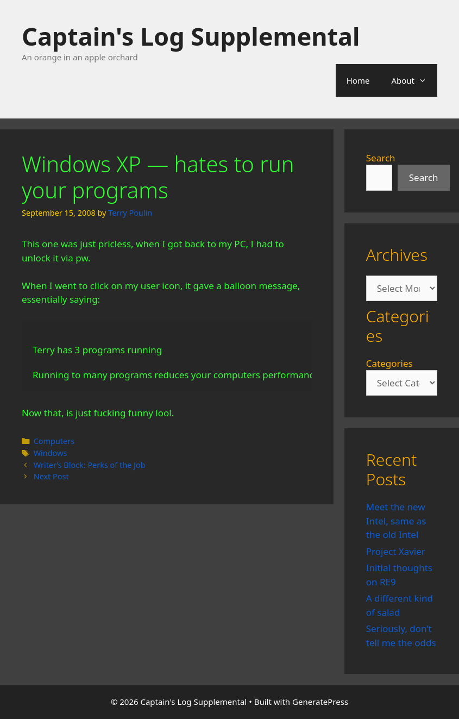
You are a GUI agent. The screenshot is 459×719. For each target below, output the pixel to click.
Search (380, 158)
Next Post (51, 476)
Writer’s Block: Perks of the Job (90, 465)
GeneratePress (320, 701)
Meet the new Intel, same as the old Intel (396, 521)
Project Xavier (395, 551)
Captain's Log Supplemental (191, 36)
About (414, 80)
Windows (50, 453)
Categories (389, 363)
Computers (54, 441)
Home (358, 80)
